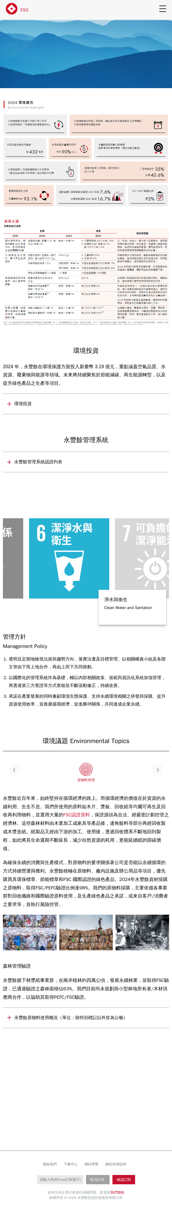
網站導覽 (91, 1164)
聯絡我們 (50, 1164)
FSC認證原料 (76, 815)
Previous (14, 770)
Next (157, 770)
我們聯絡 (117, 1192)
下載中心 (71, 1164)
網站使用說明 (115, 1164)
